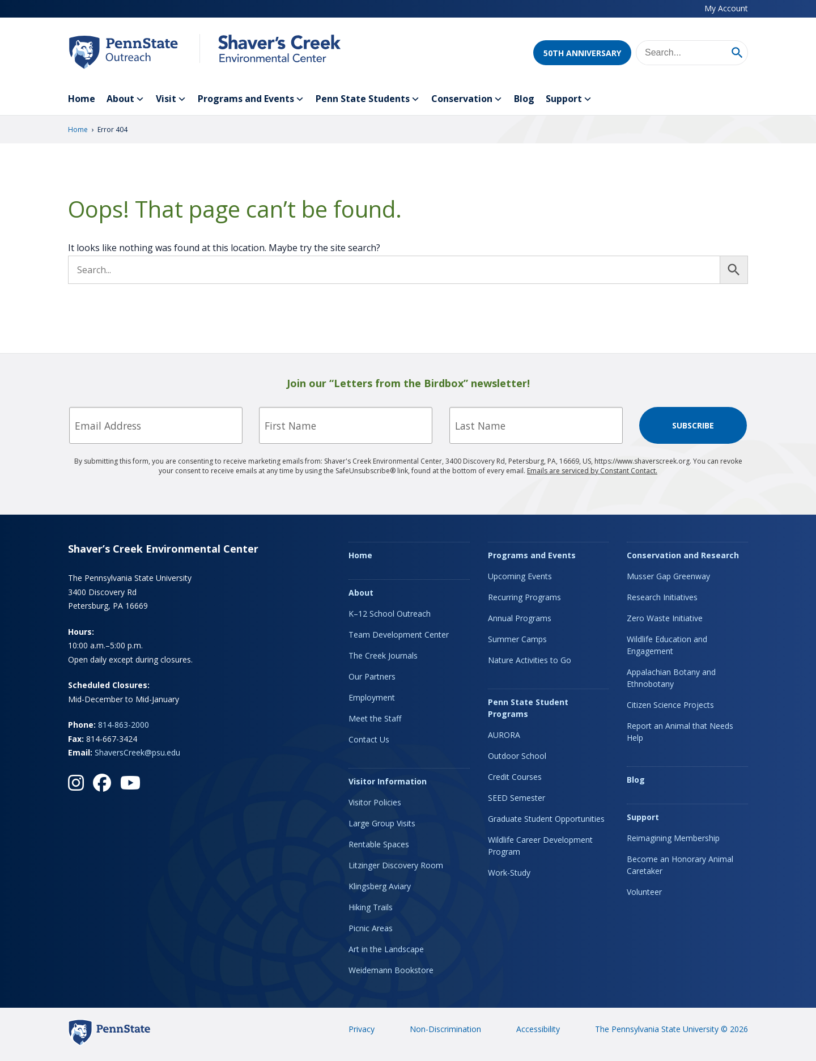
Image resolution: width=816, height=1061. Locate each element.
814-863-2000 (123, 724)
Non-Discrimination (445, 1029)
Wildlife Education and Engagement (667, 645)
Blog (524, 98)
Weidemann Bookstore (391, 970)
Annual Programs (519, 618)
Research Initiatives (662, 597)
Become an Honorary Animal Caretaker (680, 865)
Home (81, 98)
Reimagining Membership (673, 838)
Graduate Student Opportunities (546, 818)
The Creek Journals (383, 655)
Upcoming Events (520, 576)
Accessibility (538, 1029)
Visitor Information (387, 781)
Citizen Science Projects (670, 704)
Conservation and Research (683, 555)
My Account (726, 8)
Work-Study (509, 872)
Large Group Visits (381, 823)
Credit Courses (515, 776)
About (125, 99)
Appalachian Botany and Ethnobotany (671, 678)
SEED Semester (516, 797)
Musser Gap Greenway (668, 576)
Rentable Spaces (378, 844)
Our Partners (372, 676)
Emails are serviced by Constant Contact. (592, 471)
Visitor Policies (374, 802)
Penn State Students (368, 99)
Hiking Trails (370, 907)
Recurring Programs (524, 597)
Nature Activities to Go (529, 660)
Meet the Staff (374, 718)
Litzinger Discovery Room (395, 865)
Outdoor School (517, 755)
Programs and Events (251, 99)
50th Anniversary (582, 53)
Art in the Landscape (386, 949)
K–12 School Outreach (389, 613)
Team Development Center (398, 634)
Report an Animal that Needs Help (680, 731)
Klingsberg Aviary (379, 886)
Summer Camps (517, 639)
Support (569, 99)
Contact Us (368, 739)
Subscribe (693, 425)
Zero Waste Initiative (665, 618)
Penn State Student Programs (528, 708)
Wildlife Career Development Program (540, 845)
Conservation (467, 99)
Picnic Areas (370, 928)
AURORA (504, 734)
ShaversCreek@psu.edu (137, 752)
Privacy (361, 1029)
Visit (171, 99)
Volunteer (644, 891)
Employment (371, 697)
